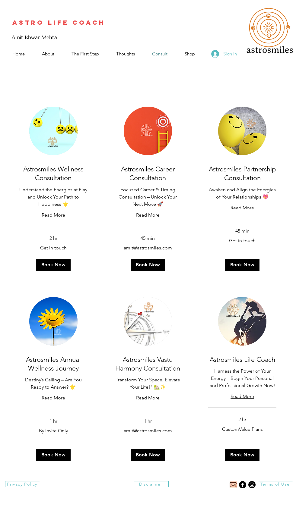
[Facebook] (242, 484)
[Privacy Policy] (22, 484)
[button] (53, 265)
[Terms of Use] (275, 484)
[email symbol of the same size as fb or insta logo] (233, 484)
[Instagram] (252, 484)
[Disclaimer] (151, 484)
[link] (53, 174)
